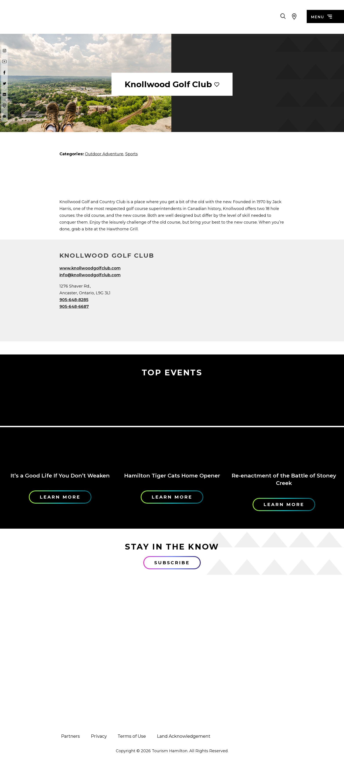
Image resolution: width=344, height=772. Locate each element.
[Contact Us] (4, 116)
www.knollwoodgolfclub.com (90, 268)
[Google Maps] (4, 105)
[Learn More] (60, 425)
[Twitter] (4, 83)
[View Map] (294, 16)
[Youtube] (4, 61)
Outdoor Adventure (104, 154)
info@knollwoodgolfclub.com (90, 275)
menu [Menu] (321, 17)
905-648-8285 (73, 299)
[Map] (231, 298)
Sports (131, 154)
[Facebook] (4, 72)
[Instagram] (4, 50)
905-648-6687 (74, 306)
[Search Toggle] (283, 16)
